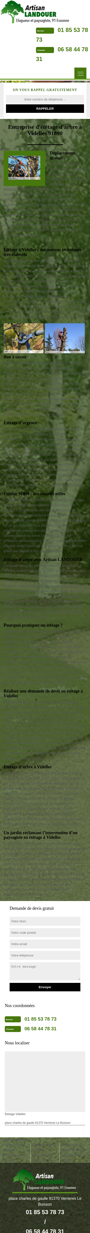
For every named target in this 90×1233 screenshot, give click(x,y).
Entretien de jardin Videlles (42, 1157)
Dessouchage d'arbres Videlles (73, 1147)
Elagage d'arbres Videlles (73, 1157)
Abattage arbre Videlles (43, 1147)
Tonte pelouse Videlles (14, 1147)
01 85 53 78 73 (40, 1019)
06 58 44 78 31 (40, 1028)
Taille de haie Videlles (13, 1157)
